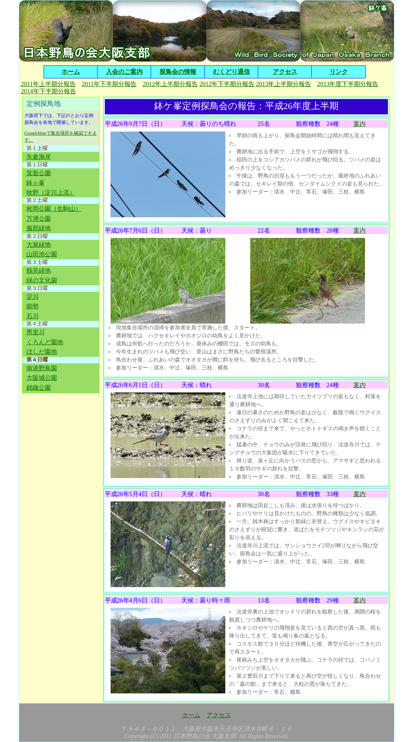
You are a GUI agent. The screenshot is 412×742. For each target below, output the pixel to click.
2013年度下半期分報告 (347, 84)
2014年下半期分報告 (48, 91)
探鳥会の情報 (178, 71)
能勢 (32, 306)
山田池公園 (41, 254)
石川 (32, 316)
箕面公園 (38, 173)
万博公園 (38, 218)
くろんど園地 (44, 342)
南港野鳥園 (41, 368)
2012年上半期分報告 (170, 84)
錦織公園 (38, 387)
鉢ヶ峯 (35, 182)
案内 (359, 123)
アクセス (285, 71)
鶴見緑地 (38, 270)
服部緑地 (38, 228)
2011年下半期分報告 (109, 84)
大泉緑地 (38, 244)
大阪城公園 (41, 377)
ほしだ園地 (41, 351)
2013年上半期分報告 (283, 84)
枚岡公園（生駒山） (53, 208)
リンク (338, 71)
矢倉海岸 (38, 156)
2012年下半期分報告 (226, 84)
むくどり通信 (231, 71)
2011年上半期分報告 (48, 84)
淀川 (32, 296)
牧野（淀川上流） (50, 192)
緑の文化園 (41, 280)
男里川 (35, 332)
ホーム (71, 71)
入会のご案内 (124, 71)
